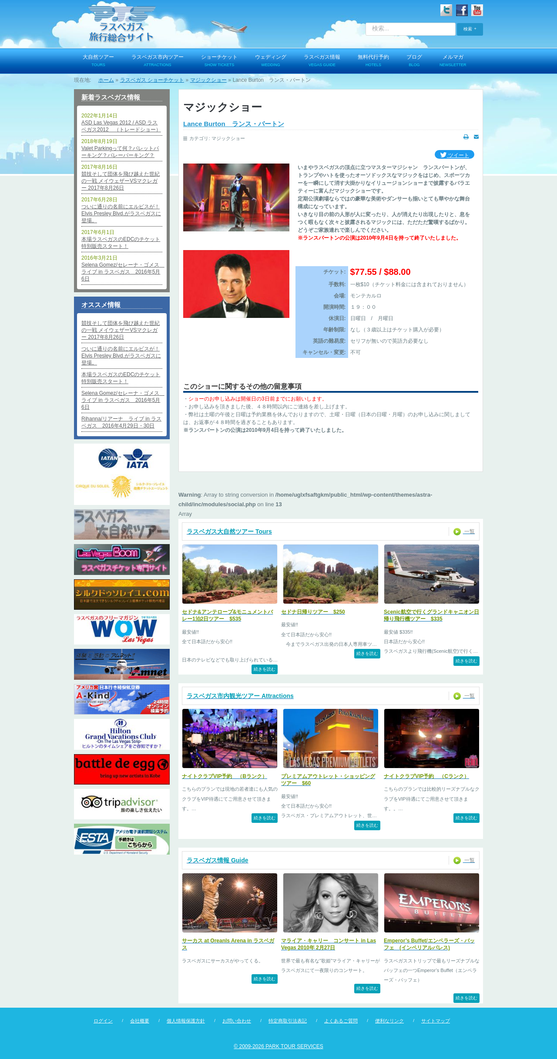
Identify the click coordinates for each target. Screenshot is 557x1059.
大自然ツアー (98, 61)
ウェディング (270, 61)
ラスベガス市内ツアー (157, 61)
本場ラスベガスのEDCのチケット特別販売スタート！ (120, 242)
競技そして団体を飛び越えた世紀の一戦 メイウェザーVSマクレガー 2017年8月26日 (120, 181)
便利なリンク (389, 1020)
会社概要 (139, 1020)
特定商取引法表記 (287, 1020)
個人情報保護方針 (186, 1020)
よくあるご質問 (341, 1020)
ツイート (454, 155)
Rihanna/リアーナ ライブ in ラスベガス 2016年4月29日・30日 (121, 422)
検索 (467, 29)
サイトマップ (435, 1020)
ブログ (414, 61)
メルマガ (453, 61)
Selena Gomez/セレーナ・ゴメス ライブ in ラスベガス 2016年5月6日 (121, 272)
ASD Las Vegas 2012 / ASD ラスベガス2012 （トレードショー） (121, 126)
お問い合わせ (236, 1020)
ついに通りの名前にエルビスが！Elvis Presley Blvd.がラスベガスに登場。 (121, 214)
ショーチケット (219, 61)
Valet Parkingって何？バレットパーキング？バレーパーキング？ (120, 151)
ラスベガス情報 (322, 61)
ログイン (103, 1020)
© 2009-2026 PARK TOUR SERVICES (278, 1046)
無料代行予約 (373, 61)
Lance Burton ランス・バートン (233, 123)
